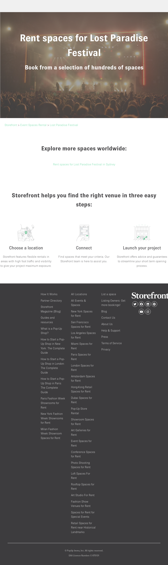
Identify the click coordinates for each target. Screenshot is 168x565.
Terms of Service (111, 343)
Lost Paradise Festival (64, 125)
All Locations (79, 294)
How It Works (49, 294)
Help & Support (110, 330)
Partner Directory (51, 300)
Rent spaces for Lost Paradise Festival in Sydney (84, 164)
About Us (107, 324)
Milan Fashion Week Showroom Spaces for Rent (51, 433)
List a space (108, 294)
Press (104, 336)
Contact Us (108, 317)
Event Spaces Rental (33, 125)
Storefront (11, 125)
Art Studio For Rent (83, 495)
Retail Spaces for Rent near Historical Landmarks (83, 527)
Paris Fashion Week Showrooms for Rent (53, 403)
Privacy (105, 349)
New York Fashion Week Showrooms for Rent (52, 418)
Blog (104, 311)
